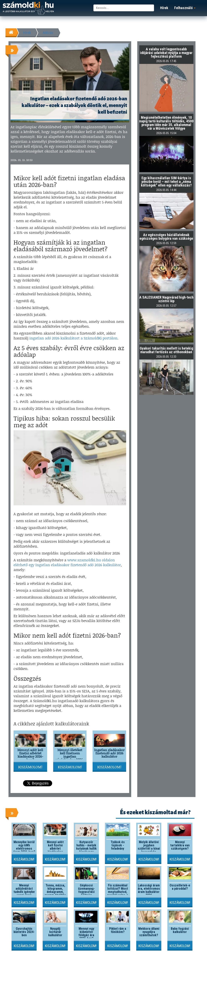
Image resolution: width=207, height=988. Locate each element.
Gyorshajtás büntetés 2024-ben (24, 932)
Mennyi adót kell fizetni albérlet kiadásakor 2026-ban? (30, 754)
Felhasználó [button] (184, 8)
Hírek (164, 8)
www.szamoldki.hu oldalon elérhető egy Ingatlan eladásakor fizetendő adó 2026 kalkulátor (67, 562)
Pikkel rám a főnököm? (117, 930)
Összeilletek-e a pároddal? (180, 886)
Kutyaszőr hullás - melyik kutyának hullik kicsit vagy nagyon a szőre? (86, 850)
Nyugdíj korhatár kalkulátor (55, 932)
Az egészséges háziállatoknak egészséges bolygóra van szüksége (166, 237)
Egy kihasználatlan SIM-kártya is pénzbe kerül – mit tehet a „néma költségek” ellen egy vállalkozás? (166, 181)
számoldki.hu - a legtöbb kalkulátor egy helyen (28, 8)
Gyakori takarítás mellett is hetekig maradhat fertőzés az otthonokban (166, 350)
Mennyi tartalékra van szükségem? (180, 845)
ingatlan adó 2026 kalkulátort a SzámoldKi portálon (73, 338)
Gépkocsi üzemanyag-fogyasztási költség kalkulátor (86, 891)
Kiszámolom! (30, 767)
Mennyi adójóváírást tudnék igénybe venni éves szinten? (24, 891)
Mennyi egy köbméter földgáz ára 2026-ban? (86, 933)
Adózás (48, 33)
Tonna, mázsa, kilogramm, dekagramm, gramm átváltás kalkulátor (55, 891)
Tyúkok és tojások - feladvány (118, 845)
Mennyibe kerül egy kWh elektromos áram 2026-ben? (24, 847)
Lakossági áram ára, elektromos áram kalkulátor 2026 (149, 890)
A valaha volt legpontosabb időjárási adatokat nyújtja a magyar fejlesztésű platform (166, 52)
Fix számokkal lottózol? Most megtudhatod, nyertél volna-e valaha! (117, 891)
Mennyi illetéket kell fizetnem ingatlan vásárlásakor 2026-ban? (70, 756)
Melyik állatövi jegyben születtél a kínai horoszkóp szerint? (149, 848)
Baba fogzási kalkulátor (180, 930)
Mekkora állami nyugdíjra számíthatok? (148, 932)
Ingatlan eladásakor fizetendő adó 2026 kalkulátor (109, 753)
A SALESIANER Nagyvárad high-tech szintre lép (166, 299)
